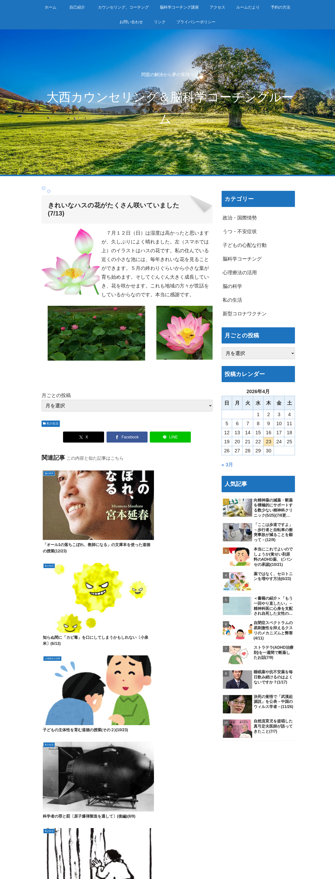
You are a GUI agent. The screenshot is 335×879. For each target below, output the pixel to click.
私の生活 (51, 423)
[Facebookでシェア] (127, 437)
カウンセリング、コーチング (122, 858)
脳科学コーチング (148, 789)
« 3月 (227, 464)
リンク (50, 824)
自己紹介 (52, 789)
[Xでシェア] (83, 437)
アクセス (52, 798)
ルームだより (57, 780)
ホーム (68, 858)
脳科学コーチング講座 (167, 858)
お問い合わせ (57, 815)
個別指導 (138, 798)
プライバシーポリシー (275, 864)
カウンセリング (146, 780)
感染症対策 (55, 833)
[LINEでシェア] (170, 437)
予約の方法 (55, 807)
